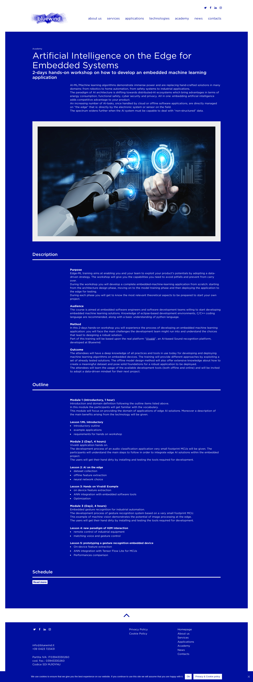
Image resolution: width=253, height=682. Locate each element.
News (181, 650)
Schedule (42, 571)
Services (183, 637)
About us (183, 633)
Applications (186, 641)
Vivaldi (150, 338)
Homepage (185, 629)
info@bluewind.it (43, 645)
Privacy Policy (138, 629)
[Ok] (248, 676)
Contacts (183, 654)
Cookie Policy (138, 633)
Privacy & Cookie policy (207, 676)
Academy (184, 645)
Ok (188, 676)
